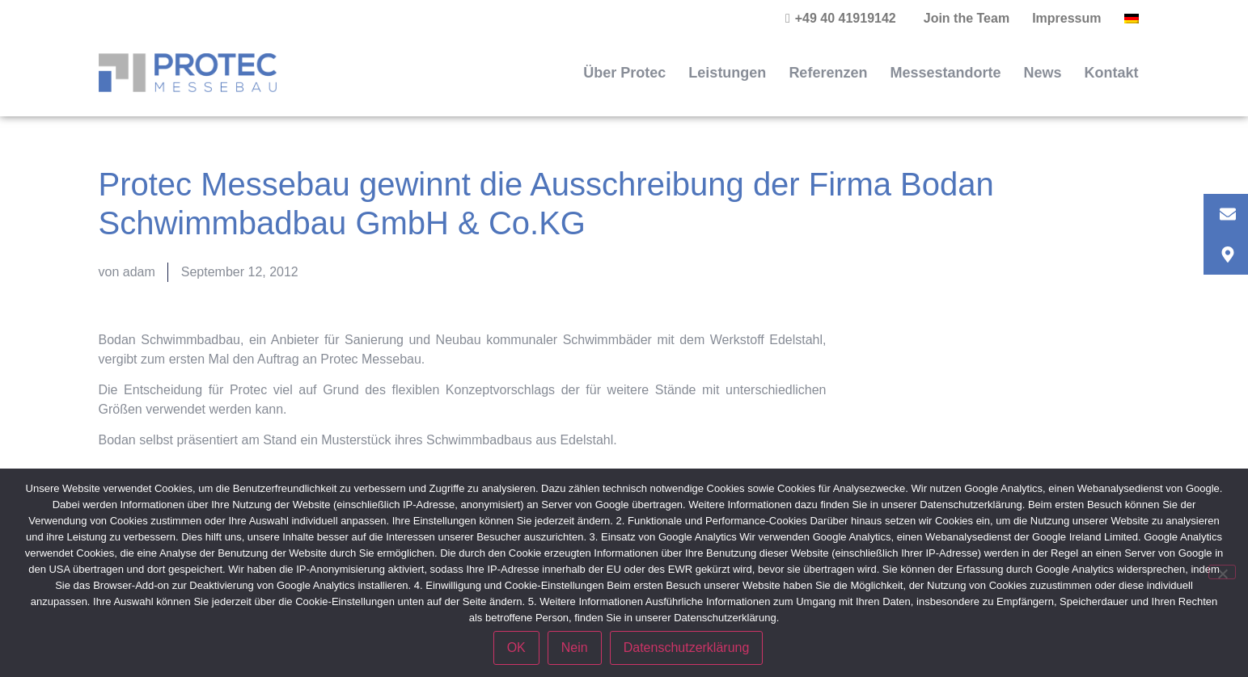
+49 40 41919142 (845, 18)
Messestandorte (945, 73)
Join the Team (966, 18)
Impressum (1066, 18)
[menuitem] (1131, 18)
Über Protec (624, 73)
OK (516, 647)
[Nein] (1222, 572)
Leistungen (727, 73)
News (1042, 73)
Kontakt (1112, 73)
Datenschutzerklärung (687, 647)
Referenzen (828, 73)
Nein (574, 647)
